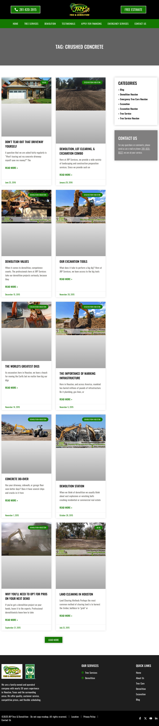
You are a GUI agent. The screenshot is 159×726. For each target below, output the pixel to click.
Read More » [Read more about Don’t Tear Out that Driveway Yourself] (11, 168)
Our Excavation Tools (73, 261)
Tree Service (125, 113)
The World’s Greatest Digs (22, 366)
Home (15, 23)
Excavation (125, 104)
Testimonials (68, 23)
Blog (122, 89)
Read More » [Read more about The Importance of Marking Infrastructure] (66, 399)
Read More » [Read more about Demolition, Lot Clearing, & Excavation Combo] (66, 174)
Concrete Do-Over (17, 479)
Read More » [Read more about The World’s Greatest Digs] (11, 387)
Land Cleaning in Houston (76, 594)
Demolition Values (17, 261)
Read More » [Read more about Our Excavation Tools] (66, 279)
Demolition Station (72, 486)
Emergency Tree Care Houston (134, 99)
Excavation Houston (129, 109)
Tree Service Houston (129, 118)
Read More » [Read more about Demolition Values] (11, 286)
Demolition (50, 23)
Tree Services (31, 23)
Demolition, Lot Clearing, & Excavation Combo (77, 151)
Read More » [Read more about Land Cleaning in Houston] (66, 615)
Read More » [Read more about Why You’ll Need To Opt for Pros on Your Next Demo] (11, 620)
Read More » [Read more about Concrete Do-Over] (11, 500)
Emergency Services (118, 23)
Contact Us (140, 23)
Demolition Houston (129, 94)
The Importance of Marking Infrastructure (77, 375)
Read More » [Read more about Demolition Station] (66, 507)
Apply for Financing (91, 23)
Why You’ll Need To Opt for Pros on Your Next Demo (26, 596)
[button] (53, 640)
